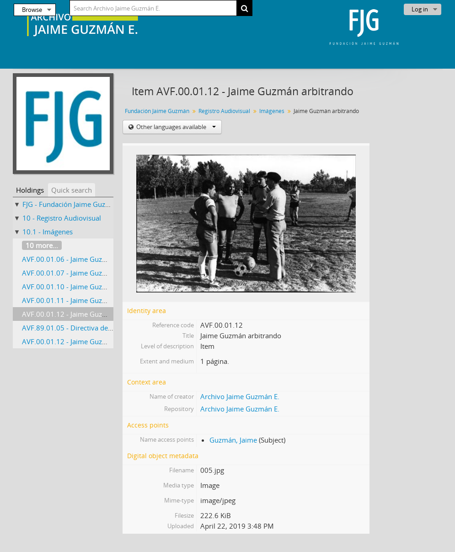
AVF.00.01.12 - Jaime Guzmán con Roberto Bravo (99, 341)
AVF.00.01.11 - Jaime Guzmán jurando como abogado (107, 300)
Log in (420, 9)
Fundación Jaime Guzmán (157, 111)
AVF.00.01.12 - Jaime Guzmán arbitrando (86, 314)
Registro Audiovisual (224, 111)
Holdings (30, 190)
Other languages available (175, 127)
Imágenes (271, 111)
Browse (32, 9)
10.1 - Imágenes (47, 231)
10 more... (42, 245)
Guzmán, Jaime (233, 439)
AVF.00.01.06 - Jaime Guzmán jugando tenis (91, 259)
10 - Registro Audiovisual (61, 217)
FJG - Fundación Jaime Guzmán (70, 204)
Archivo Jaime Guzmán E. (239, 396)
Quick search (71, 190)
